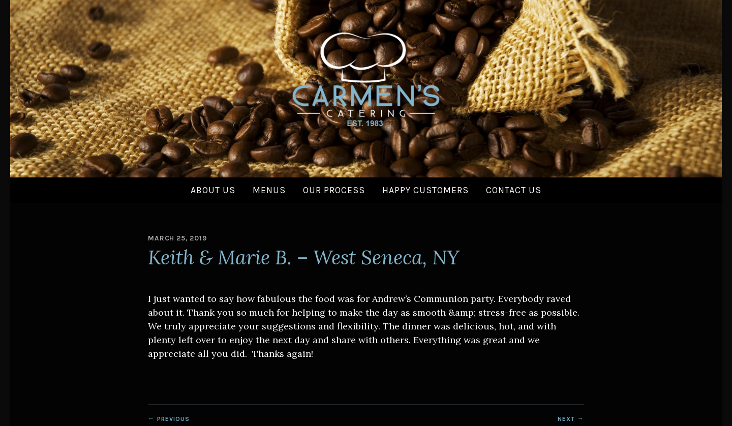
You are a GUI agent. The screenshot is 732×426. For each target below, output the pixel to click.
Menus (269, 190)
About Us (213, 190)
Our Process (334, 190)
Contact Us (513, 190)
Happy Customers (425, 190)
